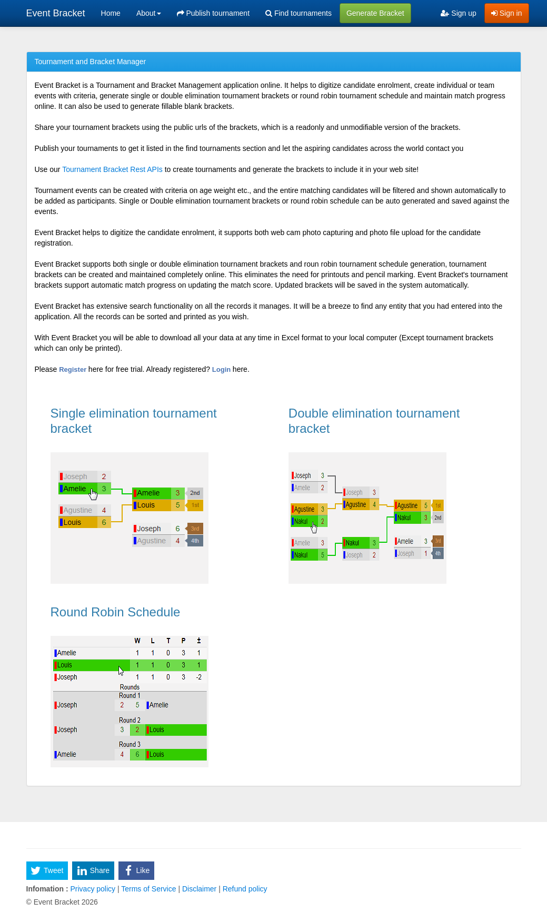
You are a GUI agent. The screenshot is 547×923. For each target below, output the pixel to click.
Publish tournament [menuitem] (213, 13)
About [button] (148, 13)
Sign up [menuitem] (458, 13)
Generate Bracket (375, 13)
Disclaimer (199, 889)
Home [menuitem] (111, 13)
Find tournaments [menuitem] (298, 13)
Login (222, 369)
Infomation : (47, 889)
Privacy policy (92, 889)
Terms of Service (149, 889)
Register (73, 369)
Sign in (506, 13)
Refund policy (244, 889)
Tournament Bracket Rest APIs (112, 169)
